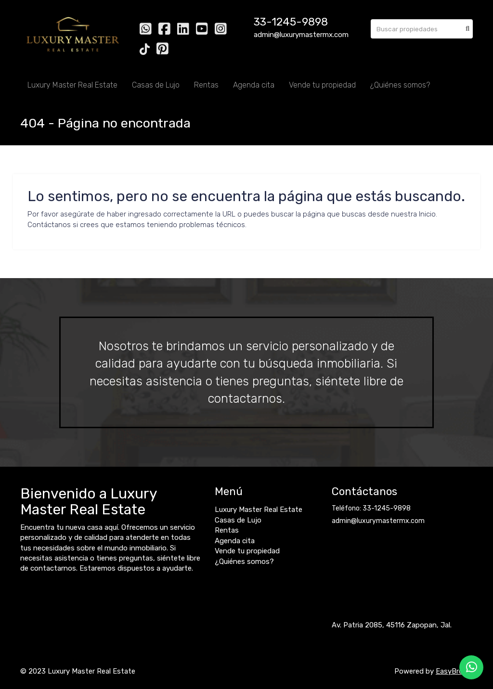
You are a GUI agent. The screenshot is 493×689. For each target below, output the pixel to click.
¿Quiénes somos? (400, 84)
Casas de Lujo (156, 84)
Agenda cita (253, 84)
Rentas (206, 84)
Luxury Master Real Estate (72, 84)
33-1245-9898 (291, 21)
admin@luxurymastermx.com (378, 521)
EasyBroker (454, 671)
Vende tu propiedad (322, 84)
